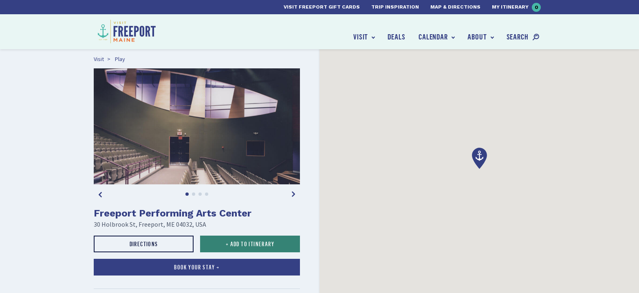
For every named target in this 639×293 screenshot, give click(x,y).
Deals (396, 36)
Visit (360, 36)
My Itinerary (516, 7)
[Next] (293, 194)
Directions (144, 244)
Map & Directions (455, 7)
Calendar (433, 36)
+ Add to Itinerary (250, 244)
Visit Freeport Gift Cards (322, 7)
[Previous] (100, 194)
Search (518, 36)
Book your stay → (196, 267)
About (477, 36)
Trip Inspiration (395, 7)
